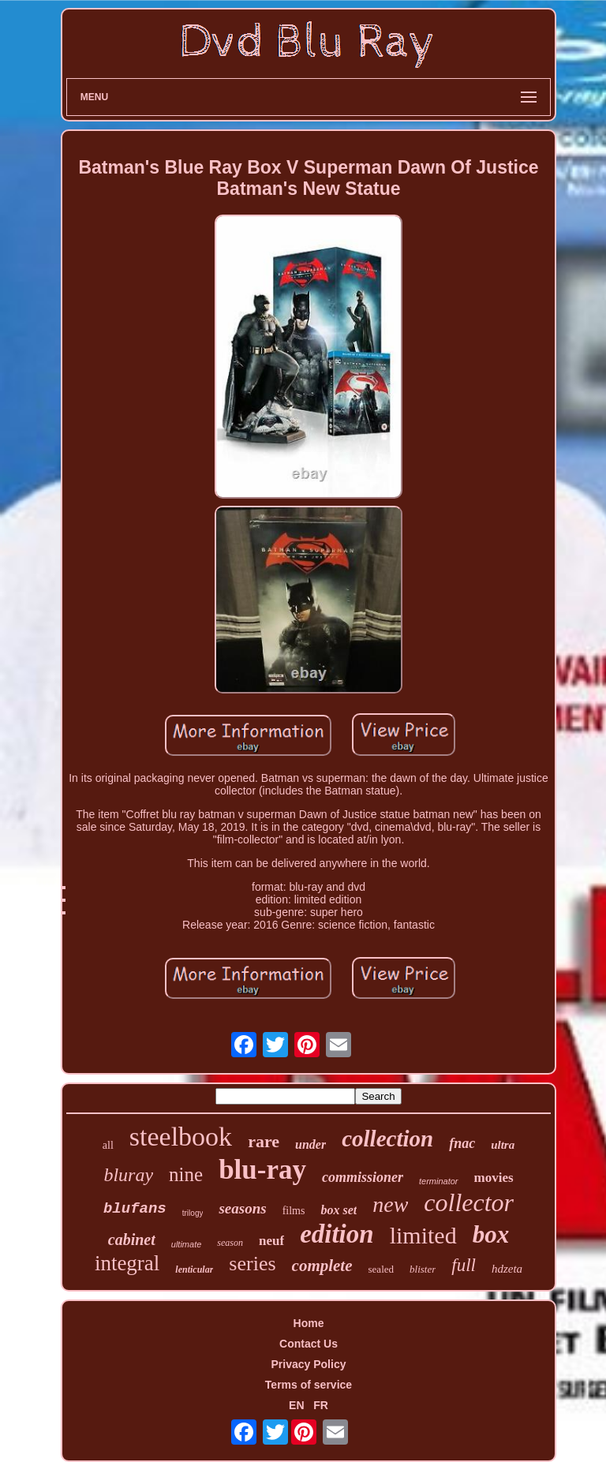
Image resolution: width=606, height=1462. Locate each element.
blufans (134, 1208)
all (108, 1145)
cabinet (131, 1239)
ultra (502, 1145)
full (463, 1265)
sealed (381, 1269)
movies (494, 1177)
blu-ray (262, 1169)
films (293, 1211)
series (252, 1263)
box (491, 1234)
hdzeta (507, 1268)
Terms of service (308, 1384)
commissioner (362, 1177)
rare (263, 1141)
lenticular (194, 1269)
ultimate (186, 1244)
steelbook (180, 1136)
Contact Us (308, 1343)
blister (423, 1269)
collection (387, 1138)
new (390, 1204)
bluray (128, 1175)
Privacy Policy (308, 1364)
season (230, 1242)
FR (320, 1405)
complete (322, 1265)
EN (296, 1405)
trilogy (193, 1213)
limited (423, 1235)
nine (186, 1174)
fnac (462, 1143)
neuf (271, 1240)
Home (309, 1323)
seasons (242, 1208)
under (310, 1144)
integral (127, 1263)
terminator (438, 1181)
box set (338, 1210)
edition (337, 1234)
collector (469, 1202)
